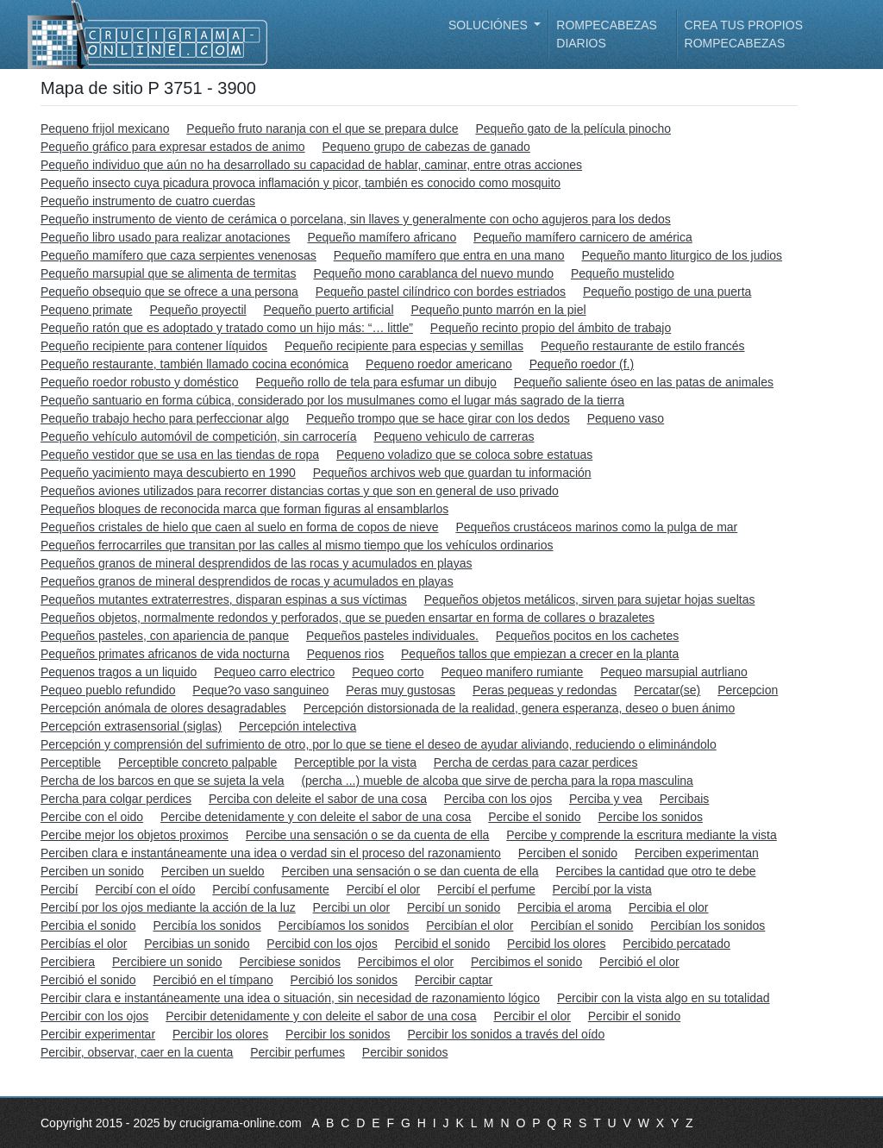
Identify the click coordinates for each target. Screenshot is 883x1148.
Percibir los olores (220, 1034)
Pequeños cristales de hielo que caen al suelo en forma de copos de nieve (240, 527)
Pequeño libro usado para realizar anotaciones (166, 237)
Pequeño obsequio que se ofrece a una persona (169, 291)
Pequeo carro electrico (274, 672)
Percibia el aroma (564, 907)
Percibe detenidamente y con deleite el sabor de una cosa (315, 817)
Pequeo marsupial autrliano (673, 672)
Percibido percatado (676, 943)
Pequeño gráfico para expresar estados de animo (173, 147)
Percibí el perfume (486, 889)
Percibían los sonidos (707, 925)
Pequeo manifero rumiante (512, 672)
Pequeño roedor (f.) (581, 364)
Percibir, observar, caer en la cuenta (137, 1052)
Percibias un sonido (196, 943)
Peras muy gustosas (400, 690)
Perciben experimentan (697, 853)
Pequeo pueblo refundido (108, 690)
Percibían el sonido (581, 925)
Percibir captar (453, 980)
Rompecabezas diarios (606, 34)
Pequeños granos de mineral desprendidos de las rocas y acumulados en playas (256, 563)
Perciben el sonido (567, 853)
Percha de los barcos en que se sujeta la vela (163, 780)
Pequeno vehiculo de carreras (453, 436)
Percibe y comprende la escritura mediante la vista (641, 835)
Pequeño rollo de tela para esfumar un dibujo (375, 382)
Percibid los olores (556, 943)
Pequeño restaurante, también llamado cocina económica (194, 364)
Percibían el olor (469, 925)
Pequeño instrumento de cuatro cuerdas (148, 201)
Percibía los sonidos (206, 925)
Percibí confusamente (270, 889)
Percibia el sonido (88, 925)
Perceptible (71, 762)
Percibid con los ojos (321, 943)
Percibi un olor (352, 907)
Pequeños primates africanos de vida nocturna (165, 654)
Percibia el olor (669, 907)
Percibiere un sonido (167, 962)
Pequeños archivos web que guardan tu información (452, 473)
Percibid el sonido (443, 943)
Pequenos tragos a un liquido (119, 672)
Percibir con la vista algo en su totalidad (663, 998)
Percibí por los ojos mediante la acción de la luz (168, 907)
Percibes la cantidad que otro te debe (656, 871)
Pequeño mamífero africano (381, 237)
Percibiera (68, 962)
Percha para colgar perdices (116, 799)
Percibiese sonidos (290, 962)
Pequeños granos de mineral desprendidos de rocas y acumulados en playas (247, 581)
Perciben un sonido (92, 871)
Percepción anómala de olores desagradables (163, 708)
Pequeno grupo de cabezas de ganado (426, 147)
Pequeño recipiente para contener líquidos (154, 346)
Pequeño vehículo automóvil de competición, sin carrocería (199, 436)
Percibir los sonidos (337, 1034)
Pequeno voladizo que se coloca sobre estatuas (464, 454)
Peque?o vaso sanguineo (260, 690)
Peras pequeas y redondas (545, 690)
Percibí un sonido (453, 907)
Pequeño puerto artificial (329, 310)
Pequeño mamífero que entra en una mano (449, 255)
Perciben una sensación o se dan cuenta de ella (410, 871)
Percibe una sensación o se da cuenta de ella (368, 835)
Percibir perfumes (297, 1052)
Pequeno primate (87, 310)
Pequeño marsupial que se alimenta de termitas (169, 273)
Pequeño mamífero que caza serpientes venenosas (178, 255)
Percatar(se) (667, 690)
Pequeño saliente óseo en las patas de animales (643, 382)
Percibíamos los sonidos (344, 925)
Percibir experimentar (98, 1034)
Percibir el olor (531, 1016)
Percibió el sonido (88, 980)
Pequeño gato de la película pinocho (573, 128)
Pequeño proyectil (198, 310)
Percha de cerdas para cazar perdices (536, 762)
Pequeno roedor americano (439, 364)
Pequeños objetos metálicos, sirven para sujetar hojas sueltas (589, 599)
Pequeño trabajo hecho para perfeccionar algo (165, 418)
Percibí (59, 889)
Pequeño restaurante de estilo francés (643, 346)
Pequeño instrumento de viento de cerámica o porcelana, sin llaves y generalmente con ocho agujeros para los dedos (356, 219)
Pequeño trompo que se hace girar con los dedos (438, 418)
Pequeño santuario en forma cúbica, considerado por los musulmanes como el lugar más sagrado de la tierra (332, 400)
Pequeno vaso (626, 418)
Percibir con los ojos (94, 1016)
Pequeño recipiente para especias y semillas (404, 346)
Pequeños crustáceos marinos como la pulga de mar (596, 527)
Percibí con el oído (145, 889)
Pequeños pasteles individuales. (392, 636)
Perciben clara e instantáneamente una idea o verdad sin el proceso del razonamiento (271, 853)
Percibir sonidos (405, 1052)
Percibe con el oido (92, 817)
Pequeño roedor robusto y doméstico (140, 382)
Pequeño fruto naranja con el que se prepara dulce (322, 128)
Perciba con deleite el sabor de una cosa (318, 799)
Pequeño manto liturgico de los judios (681, 255)
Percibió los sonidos (344, 980)
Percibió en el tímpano (212, 980)
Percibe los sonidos (650, 817)
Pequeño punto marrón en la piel (498, 310)
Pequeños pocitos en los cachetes (587, 636)
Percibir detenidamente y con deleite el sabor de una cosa (321, 1016)
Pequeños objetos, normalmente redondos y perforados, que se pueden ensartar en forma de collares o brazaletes (347, 617)
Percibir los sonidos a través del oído (505, 1034)
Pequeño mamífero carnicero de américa (582, 237)
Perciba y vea (605, 799)
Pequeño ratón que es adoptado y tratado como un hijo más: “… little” (227, 328)
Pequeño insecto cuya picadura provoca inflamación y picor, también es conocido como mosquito (300, 183)
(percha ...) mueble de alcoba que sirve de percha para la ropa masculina (496, 780)
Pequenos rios (346, 654)
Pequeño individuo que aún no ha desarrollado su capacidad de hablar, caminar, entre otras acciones (311, 165)
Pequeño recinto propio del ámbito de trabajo (550, 328)
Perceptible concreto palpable (197, 762)
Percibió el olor (639, 962)
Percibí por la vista (602, 889)
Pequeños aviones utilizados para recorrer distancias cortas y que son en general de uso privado (300, 491)
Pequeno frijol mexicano (105, 128)
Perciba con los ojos (498, 799)
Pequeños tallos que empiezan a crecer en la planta (540, 654)
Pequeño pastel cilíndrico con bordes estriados (441, 291)
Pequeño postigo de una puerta (667, 291)
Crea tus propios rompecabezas (744, 34)
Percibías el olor (84, 943)
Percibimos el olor (406, 962)
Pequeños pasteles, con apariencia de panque (165, 636)
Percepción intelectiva (297, 726)
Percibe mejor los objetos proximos (135, 835)
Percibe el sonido (534, 817)
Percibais (685, 799)
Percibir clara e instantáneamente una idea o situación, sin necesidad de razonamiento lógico (290, 998)
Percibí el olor (384, 889)
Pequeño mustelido (622, 273)
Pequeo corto (387, 672)
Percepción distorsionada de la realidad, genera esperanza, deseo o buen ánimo (519, 708)
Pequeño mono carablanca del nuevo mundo (433, 273)
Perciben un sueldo (213, 871)
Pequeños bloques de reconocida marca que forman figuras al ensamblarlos (244, 509)
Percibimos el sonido (526, 962)
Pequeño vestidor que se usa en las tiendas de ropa (180, 454)
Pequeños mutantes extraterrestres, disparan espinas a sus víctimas (224, 599)
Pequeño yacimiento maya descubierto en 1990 (168, 473)
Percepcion (747, 690)
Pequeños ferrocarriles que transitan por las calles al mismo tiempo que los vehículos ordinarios (297, 545)
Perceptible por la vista (355, 762)
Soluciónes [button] (489, 25)
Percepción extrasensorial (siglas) (131, 726)
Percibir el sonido (634, 1016)
